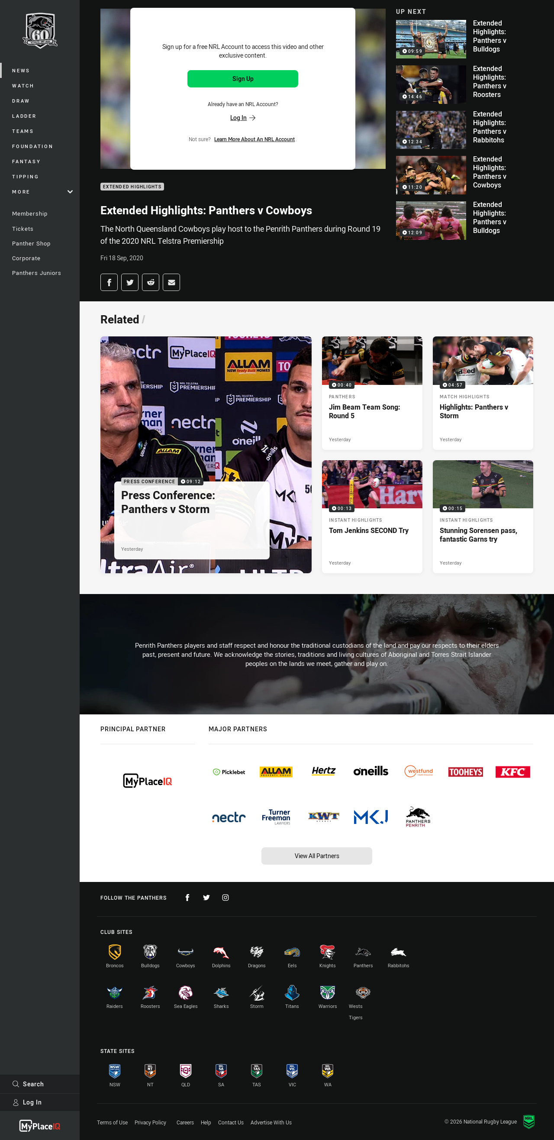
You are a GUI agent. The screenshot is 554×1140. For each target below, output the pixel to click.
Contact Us (231, 1122)
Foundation (33, 146)
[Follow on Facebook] (187, 897)
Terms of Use (112, 1122)
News (21, 70)
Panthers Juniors (36, 273)
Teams (23, 131)
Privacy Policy (150, 1122)
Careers (185, 1122)
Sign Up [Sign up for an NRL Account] (243, 78)
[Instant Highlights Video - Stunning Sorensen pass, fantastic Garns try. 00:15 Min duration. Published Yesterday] (483, 517)
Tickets (23, 229)
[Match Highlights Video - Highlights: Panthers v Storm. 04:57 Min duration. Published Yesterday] (483, 393)
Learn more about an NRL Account (254, 139)
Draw (21, 100)
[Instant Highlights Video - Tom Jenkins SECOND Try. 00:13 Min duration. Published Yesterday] (372, 517)
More (42, 191)
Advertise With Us (271, 1122)
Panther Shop (31, 243)
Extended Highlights (132, 187)
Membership (30, 213)
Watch (23, 85)
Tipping (25, 176)
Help (206, 1122)
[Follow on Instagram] (225, 897)
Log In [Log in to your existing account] (242, 117)
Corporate (26, 258)
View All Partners (317, 856)
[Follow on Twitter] (206, 897)
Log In (27, 1102)
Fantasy (26, 161)
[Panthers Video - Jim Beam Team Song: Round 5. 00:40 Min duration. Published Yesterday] (372, 393)
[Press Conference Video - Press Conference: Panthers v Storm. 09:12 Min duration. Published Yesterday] (206, 454)
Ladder (24, 116)
